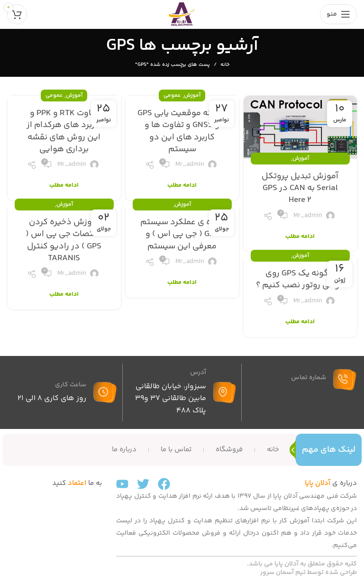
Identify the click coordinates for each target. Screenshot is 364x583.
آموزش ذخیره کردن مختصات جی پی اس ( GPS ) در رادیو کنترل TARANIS (64, 240)
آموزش (300, 158)
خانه (224, 65)
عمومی (172, 95)
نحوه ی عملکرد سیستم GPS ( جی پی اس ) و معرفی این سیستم (182, 234)
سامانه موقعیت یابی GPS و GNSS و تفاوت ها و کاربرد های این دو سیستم (182, 131)
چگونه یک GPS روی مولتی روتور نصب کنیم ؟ (300, 279)
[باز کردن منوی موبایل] (338, 14)
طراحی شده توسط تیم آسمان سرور (308, 572)
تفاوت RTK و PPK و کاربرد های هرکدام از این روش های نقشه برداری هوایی (64, 131)
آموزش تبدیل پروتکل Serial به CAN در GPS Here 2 (300, 188)
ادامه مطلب (300, 237)
